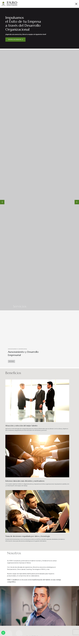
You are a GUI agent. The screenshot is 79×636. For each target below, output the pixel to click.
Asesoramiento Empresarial (18, 349)
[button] (11, 361)
